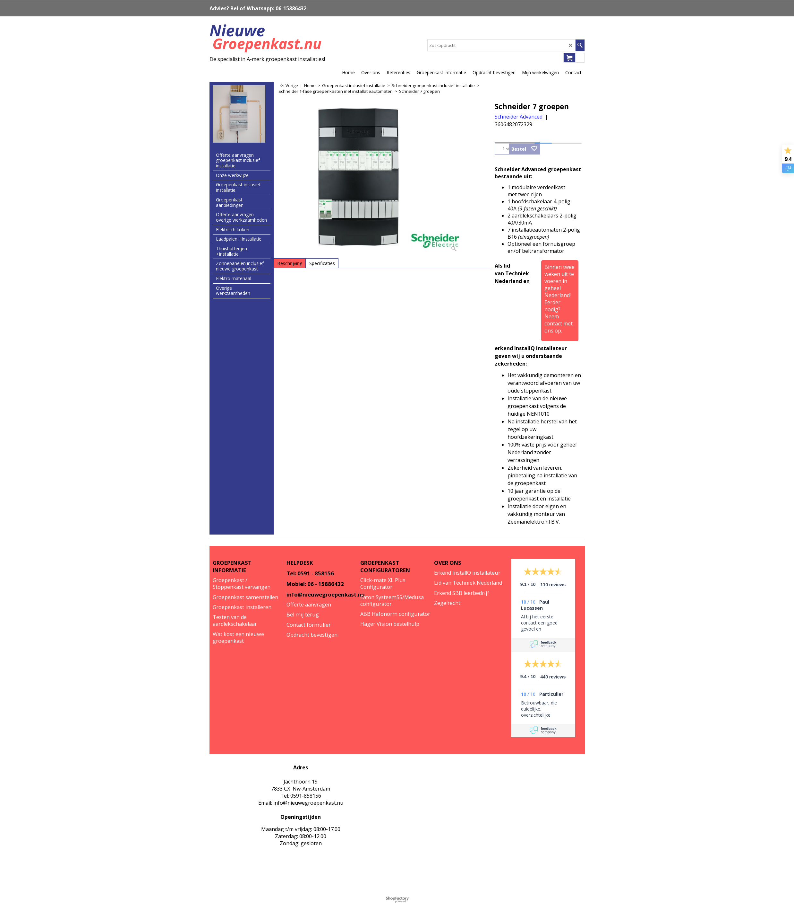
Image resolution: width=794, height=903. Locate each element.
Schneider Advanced (518, 116)
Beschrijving (289, 263)
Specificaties (322, 263)
